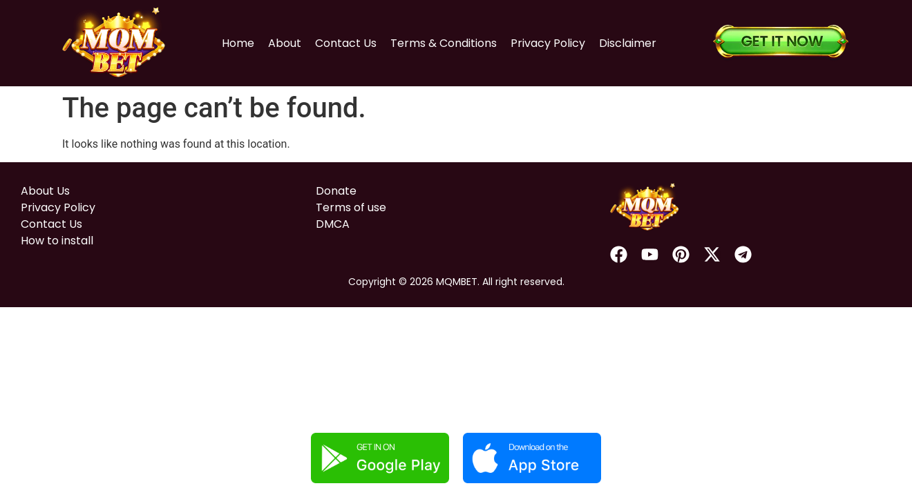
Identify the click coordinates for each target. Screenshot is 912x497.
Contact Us (346, 43)
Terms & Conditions (443, 43)
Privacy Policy (548, 43)
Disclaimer (627, 43)
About (284, 43)
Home (238, 43)
